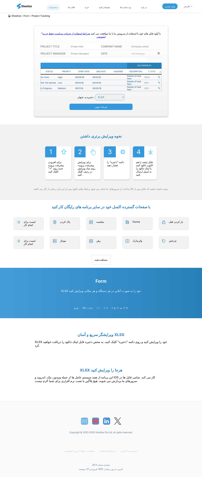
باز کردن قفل (176, 221)
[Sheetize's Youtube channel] (95, 421)
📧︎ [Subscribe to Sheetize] (84, 421)
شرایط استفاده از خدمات (76, 33)
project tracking (41, 15)
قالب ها (71, 7)
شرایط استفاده (107, 450)
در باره (144, 7)
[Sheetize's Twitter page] (117, 421)
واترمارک (137, 240)
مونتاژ (63, 240)
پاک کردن (65, 221)
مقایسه (100, 221)
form (26, 15)
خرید (87, 7)
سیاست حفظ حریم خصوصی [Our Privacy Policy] (80, 450)
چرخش (173, 240)
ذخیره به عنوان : (101, 97)
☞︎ (98, 308)
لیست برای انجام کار (30, 223)
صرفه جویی (101, 106)
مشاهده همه (101, 259)
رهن (98, 240)
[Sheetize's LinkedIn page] (106, 421)
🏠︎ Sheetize (14, 15)
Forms (136, 221)
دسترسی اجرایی (128, 450)
